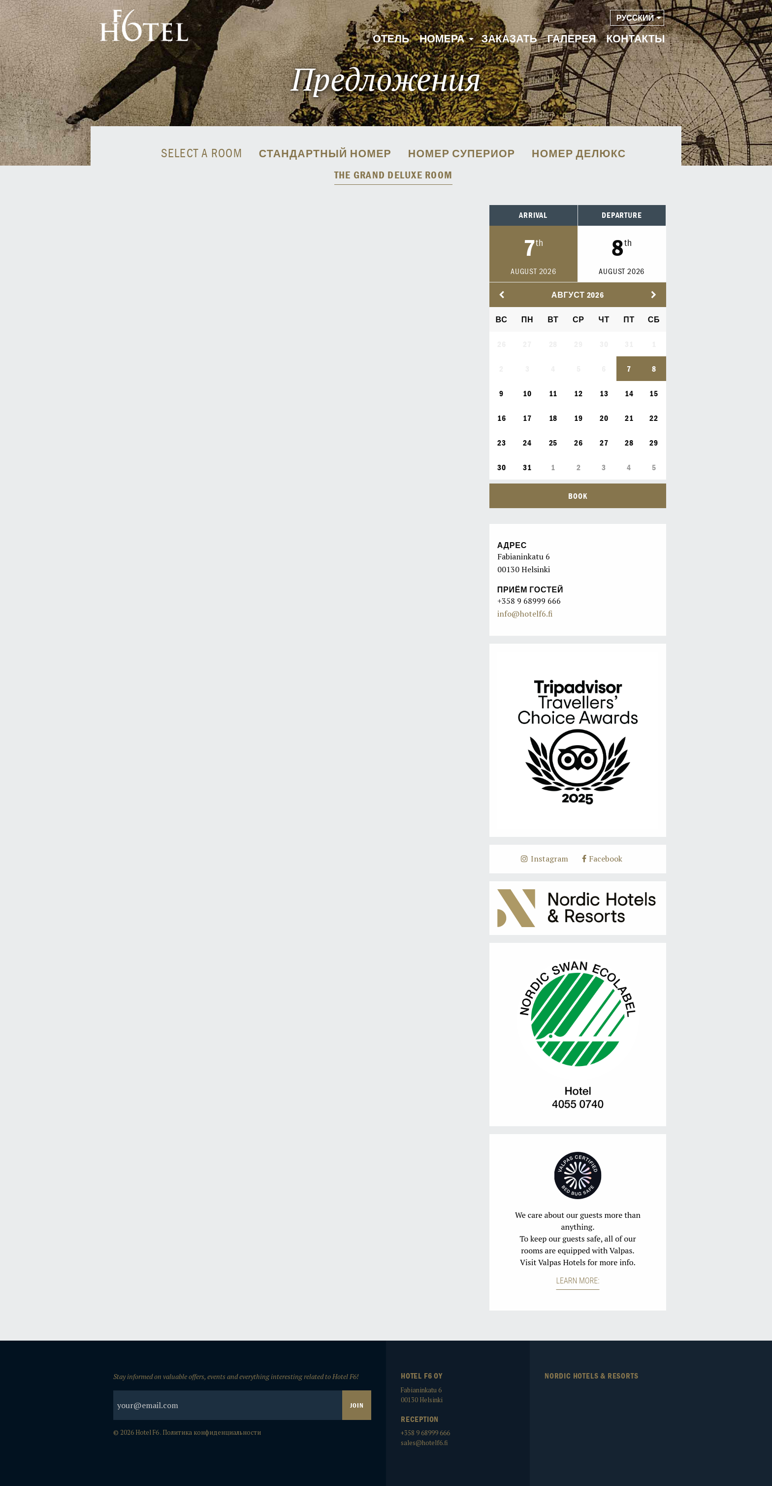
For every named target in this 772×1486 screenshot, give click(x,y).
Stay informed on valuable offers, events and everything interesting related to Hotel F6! (242, 1396)
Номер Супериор (461, 153)
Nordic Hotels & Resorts (591, 1376)
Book (577, 496)
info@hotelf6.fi (525, 613)
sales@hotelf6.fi (424, 1443)
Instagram (544, 858)
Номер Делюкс (579, 153)
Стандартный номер (325, 153)
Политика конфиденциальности (211, 1432)
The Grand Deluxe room (393, 175)
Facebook (602, 858)
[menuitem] (391, 39)
